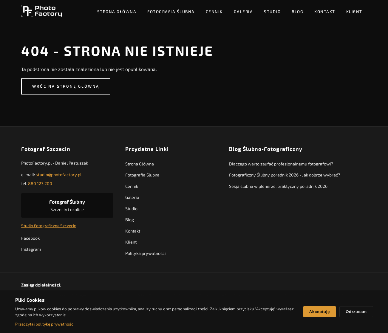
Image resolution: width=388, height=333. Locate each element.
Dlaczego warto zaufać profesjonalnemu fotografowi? (281, 163)
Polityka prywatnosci (145, 253)
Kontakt (324, 11)
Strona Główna (117, 11)
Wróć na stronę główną (65, 86)
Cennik (214, 11)
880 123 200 (40, 183)
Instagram (31, 249)
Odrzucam (356, 311)
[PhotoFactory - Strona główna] (41, 11)
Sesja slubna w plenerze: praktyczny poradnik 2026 (278, 186)
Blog (297, 11)
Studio (272, 11)
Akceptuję (319, 311)
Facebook (30, 238)
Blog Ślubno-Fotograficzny (265, 148)
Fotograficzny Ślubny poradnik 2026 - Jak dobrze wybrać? (284, 175)
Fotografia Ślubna (171, 11)
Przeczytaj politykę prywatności (44, 323)
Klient (354, 11)
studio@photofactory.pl (58, 174)
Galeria (243, 11)
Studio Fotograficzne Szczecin (48, 225)
